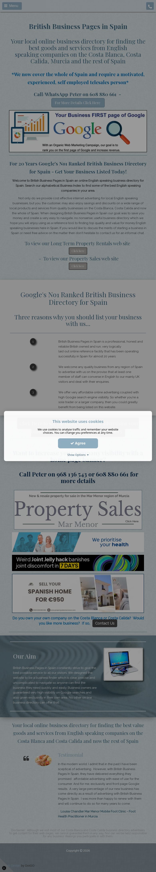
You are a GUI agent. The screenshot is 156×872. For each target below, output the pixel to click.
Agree (78, 443)
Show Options (78, 455)
